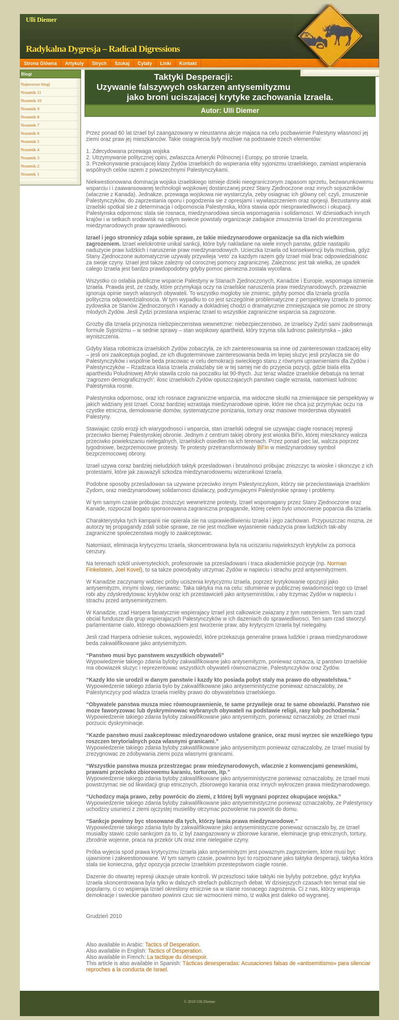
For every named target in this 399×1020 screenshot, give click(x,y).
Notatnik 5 (30, 141)
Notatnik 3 (30, 157)
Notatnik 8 (30, 116)
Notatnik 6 (30, 133)
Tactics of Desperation (172, 944)
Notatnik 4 (30, 149)
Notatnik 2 (30, 166)
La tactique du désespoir (177, 957)
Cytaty (145, 63)
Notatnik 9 (30, 108)
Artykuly (74, 63)
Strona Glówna (40, 63)
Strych (99, 63)
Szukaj (122, 63)
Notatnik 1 (30, 174)
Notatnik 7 (30, 125)
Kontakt (188, 63)
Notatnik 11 (31, 92)
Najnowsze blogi (35, 84)
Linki (165, 63)
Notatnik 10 (31, 100)
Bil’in (263, 447)
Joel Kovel (128, 569)
